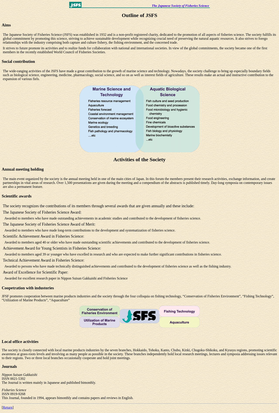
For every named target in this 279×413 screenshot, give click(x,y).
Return (7, 407)
